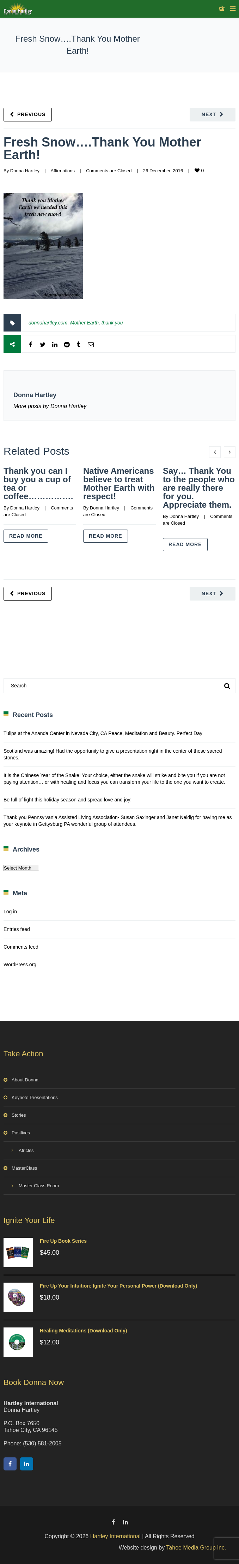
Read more (26, 536)
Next (209, 114)
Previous (31, 114)
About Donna (25, 1079)
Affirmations (62, 170)
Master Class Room (39, 1185)
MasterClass (24, 1168)
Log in (10, 911)
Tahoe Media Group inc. (196, 1548)
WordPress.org (20, 964)
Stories (19, 1115)
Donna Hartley (24, 170)
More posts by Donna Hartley (49, 406)
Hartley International (115, 1536)
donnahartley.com (48, 323)
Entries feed (17, 929)
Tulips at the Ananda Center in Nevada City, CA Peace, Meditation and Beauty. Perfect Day (103, 733)
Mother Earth (84, 323)
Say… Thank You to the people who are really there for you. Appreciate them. (199, 487)
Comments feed (21, 947)
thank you (112, 323)
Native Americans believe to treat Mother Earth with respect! (119, 483)
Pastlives (21, 1132)
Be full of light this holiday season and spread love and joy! (67, 799)
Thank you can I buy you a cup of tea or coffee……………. (38, 483)
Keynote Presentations (35, 1097)
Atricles (26, 1150)
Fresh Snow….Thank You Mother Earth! (102, 148)
